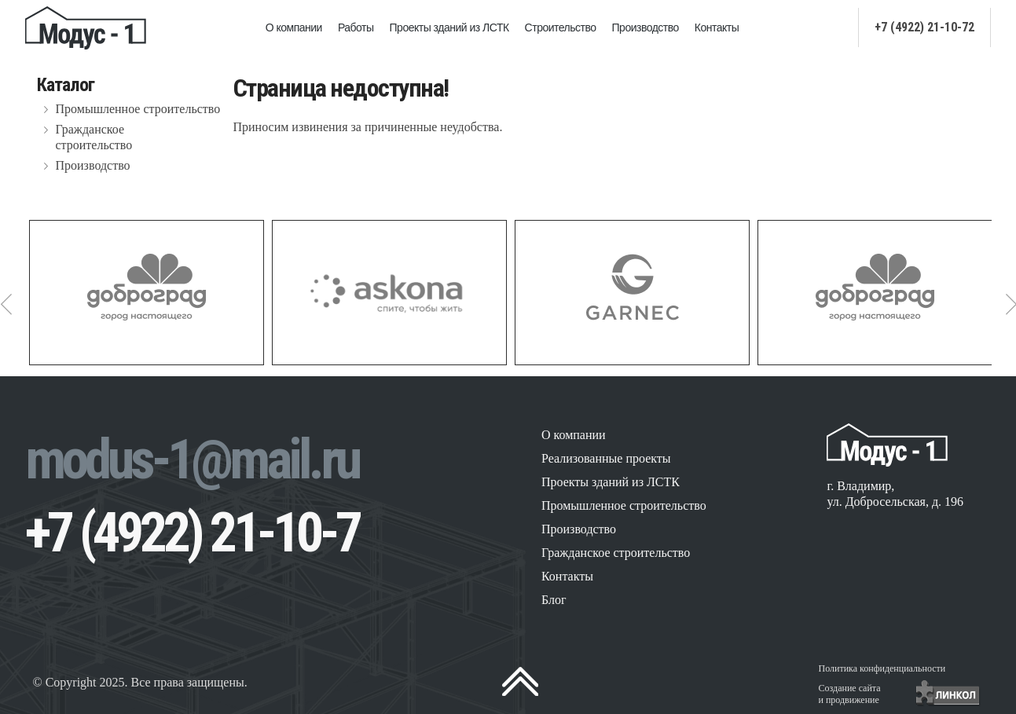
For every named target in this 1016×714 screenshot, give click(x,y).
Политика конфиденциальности (882, 668)
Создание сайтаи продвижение (850, 694)
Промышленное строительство (138, 108)
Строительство (560, 27)
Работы (356, 27)
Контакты (717, 27)
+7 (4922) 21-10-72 (924, 27)
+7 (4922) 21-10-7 (192, 532)
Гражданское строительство (94, 137)
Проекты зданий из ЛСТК (449, 27)
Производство (645, 27)
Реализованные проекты (606, 458)
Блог (554, 599)
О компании (294, 27)
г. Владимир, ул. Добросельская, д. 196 (895, 493)
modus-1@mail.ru (191, 459)
